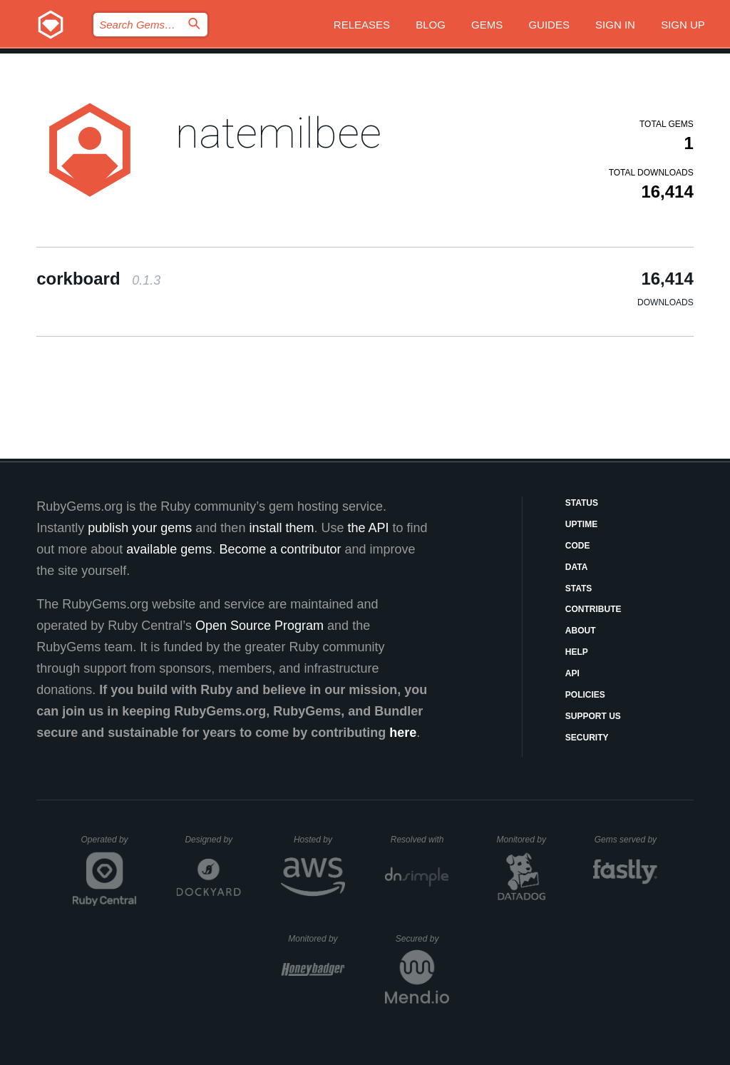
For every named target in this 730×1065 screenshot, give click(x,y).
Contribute (593, 609)
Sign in (615, 25)
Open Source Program (259, 625)
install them (281, 528)
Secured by (422, 939)
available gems (169, 549)
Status (581, 503)
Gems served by (626, 840)
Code (577, 546)
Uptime (581, 524)
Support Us (593, 716)
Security (587, 738)
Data (576, 567)
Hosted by (319, 840)
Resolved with (420, 840)
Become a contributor (280, 549)
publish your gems (140, 528)
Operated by (109, 845)
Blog (431, 25)
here (402, 732)
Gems (487, 25)
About (580, 631)
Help (576, 652)
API (572, 673)
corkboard (98, 278)
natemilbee (278, 133)
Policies (585, 695)
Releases (362, 25)
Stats (578, 588)
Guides (549, 25)
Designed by (212, 840)
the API (368, 528)
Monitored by (525, 840)
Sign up (683, 25)
